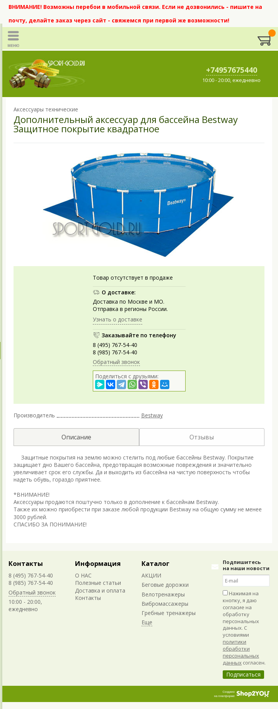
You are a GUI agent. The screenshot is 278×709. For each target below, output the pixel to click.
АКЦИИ (151, 575)
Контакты (26, 563)
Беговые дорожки (165, 584)
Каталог (155, 563)
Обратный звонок (116, 362)
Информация (98, 563)
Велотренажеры (163, 594)
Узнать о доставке (117, 319)
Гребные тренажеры (169, 613)
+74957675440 (231, 70)
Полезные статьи (98, 582)
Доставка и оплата (100, 590)
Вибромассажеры (165, 603)
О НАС (83, 575)
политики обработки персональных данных (241, 652)
